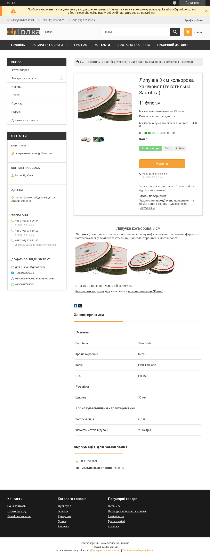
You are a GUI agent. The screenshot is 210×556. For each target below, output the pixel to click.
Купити (162, 163)
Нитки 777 (114, 506)
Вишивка (63, 526)
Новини (16, 86)
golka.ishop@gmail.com (30, 267)
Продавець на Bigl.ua (105, 546)
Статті (15, 95)
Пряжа (62, 521)
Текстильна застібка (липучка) (108, 61)
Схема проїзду (17, 511)
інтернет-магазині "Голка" (145, 291)
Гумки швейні (116, 521)
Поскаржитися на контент (106, 550)
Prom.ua (124, 543)
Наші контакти (16, 506)
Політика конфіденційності (138, 550)
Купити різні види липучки (92, 291)
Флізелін (113, 526)
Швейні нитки (116, 516)
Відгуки (16, 112)
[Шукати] (175, 32)
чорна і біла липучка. (119, 285)
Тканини (63, 511)
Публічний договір (172, 44)
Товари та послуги (47, 44)
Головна (18, 44)
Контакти (102, 44)
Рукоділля (64, 516)
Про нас (80, 44)
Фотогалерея (20, 70)
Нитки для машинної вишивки (127, 511)
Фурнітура (64, 506)
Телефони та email (19, 516)
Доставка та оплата (133, 44)
